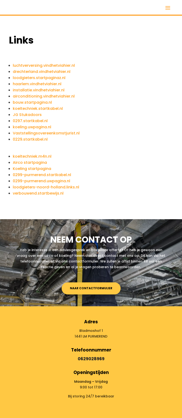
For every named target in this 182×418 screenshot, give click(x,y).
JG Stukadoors (27, 114)
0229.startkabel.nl (30, 139)
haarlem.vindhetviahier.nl (37, 84)
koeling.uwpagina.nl (32, 127)
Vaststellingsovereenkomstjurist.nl (46, 133)
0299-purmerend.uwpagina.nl (41, 181)
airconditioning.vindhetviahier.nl (44, 96)
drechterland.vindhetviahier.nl (41, 71)
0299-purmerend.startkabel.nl (42, 175)
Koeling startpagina (32, 168)
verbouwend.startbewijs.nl (38, 193)
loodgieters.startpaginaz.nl (39, 77)
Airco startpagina (30, 162)
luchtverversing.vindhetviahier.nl (44, 65)
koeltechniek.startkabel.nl (38, 108)
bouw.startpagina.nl (32, 102)
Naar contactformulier (91, 288)
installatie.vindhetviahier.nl (38, 90)
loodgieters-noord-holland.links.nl (46, 187)
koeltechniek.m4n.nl (32, 156)
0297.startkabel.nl (30, 121)
